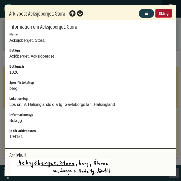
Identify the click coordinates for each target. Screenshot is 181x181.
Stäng (163, 13)
